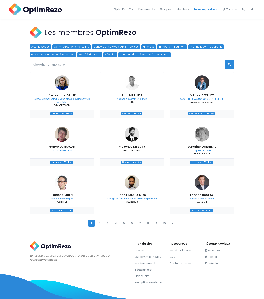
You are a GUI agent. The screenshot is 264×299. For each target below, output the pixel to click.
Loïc (132, 95)
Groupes (165, 9)
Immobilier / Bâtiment (172, 46)
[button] (243, 9)
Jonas (132, 195)
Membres (183, 9)
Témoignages (144, 270)
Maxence (132, 147)
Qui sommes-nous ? (148, 257)
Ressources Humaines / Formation (52, 54)
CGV (172, 257)
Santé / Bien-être (90, 54)
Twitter (211, 257)
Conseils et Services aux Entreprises (116, 46)
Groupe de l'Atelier (62, 162)
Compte (230, 9)
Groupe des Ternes (62, 113)
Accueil (139, 250)
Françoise (62, 147)
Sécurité (110, 54)
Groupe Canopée (131, 162)
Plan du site (142, 276)
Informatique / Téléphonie (206, 46)
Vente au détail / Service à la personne (144, 54)
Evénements (146, 9)
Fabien (62, 195)
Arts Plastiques (40, 46)
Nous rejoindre (204, 9)
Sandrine (202, 147)
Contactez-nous (180, 263)
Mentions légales (180, 250)
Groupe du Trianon (61, 210)
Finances (148, 46)
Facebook (212, 250)
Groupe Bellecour (131, 113)
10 (164, 223)
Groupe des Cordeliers (201, 113)
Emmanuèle (62, 95)
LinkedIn (211, 263)
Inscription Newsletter (148, 282)
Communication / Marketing (71, 46)
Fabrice (202, 95)
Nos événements (146, 263)
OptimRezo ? (122, 9)
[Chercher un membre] (127, 64)
